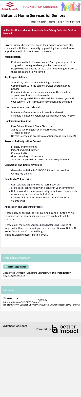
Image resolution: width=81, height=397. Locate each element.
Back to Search (38, 22)
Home (52, 22)
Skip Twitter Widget (27, 299)
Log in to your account (69, 22)
